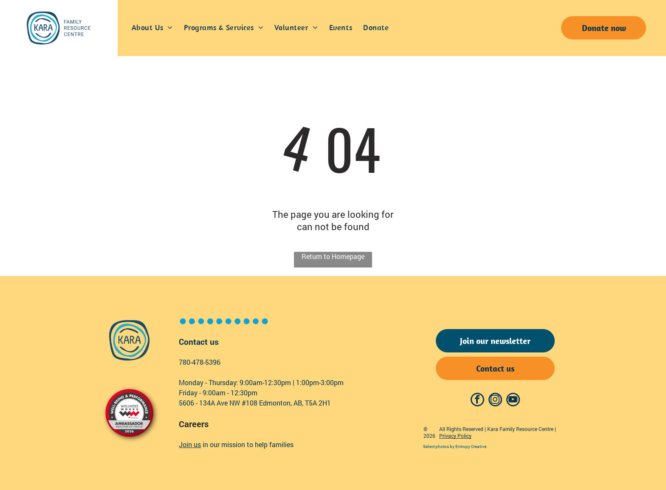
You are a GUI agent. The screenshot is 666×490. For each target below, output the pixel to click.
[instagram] (495, 400)
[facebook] (477, 400)
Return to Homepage (333, 256)
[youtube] (513, 400)
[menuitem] (152, 28)
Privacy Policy (455, 435)
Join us (190, 444)
